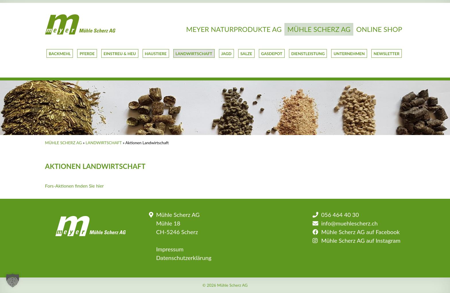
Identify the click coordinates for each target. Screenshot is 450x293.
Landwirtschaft (194, 53)
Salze (246, 53)
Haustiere (156, 53)
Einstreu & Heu (120, 53)
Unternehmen (348, 53)
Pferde (86, 53)
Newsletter (386, 53)
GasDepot (271, 53)
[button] (12, 280)
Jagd (226, 53)
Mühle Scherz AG (318, 29)
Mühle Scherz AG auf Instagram (360, 240)
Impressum (169, 249)
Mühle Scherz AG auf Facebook (360, 231)
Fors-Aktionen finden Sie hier (74, 185)
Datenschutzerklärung (184, 257)
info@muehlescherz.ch (349, 223)
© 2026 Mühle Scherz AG (225, 285)
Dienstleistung (308, 53)
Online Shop (379, 29)
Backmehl (60, 53)
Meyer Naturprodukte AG (234, 29)
